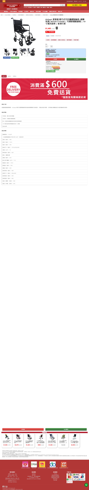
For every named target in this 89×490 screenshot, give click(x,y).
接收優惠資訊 (15, 9)
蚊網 (41, 7)
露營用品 (44, 7)
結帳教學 (76, 1)
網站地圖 (55, 480)
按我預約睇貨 (56, 69)
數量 (46, 44)
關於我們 (34, 475)
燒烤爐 (48, 7)
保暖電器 (38, 7)
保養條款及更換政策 (55, 476)
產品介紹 (4, 76)
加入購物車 (76, 59)
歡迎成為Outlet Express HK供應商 (34, 478)
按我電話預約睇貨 (56, 68)
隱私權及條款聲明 (55, 475)
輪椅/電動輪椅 (21, 15)
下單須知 (55, 473)
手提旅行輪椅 (45, 15)
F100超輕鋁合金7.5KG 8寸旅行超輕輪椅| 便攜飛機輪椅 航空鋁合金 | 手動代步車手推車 (41, 442)
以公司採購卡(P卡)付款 (33, 477)
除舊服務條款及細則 (55, 477)
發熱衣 (51, 7)
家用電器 (20, 11)
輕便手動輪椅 (37, 15)
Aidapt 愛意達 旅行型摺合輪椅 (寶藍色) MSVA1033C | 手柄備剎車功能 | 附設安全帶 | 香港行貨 (52, 442)
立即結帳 (55, 59)
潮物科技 (32, 11)
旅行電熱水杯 (30, 7)
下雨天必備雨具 (13, 11)
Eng (4, 1)
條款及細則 (55, 478)
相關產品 (14, 76)
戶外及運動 (45, 11)
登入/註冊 (84, 1)
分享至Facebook (7, 57)
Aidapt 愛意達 (7, 15)
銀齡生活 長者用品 (29, 15)
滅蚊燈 (34, 7)
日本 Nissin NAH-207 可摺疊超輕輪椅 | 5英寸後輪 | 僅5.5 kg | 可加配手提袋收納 (75, 442)
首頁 (2, 15)
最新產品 (6, 11)
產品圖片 (9, 76)
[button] (48, 40)
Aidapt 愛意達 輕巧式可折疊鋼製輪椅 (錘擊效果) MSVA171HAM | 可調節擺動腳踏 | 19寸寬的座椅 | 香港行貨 (29, 443)
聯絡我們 (34, 473)
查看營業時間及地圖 (55, 66)
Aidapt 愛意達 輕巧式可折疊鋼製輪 (56, 15)
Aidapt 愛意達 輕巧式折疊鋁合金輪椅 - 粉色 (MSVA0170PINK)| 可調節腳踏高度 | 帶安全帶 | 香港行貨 (18, 443)
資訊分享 (60, 11)
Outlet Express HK (11, 488)
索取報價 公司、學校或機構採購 (33, 476)
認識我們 (9, 9)
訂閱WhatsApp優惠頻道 (51, 71)
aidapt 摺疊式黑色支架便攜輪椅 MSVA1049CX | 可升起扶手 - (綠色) (63, 442)
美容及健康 (38, 11)
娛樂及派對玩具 (52, 11)
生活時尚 (26, 11)
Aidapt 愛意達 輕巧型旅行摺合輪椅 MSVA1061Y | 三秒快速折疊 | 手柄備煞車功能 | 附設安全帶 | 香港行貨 (7, 443)
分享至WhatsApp (15, 57)
